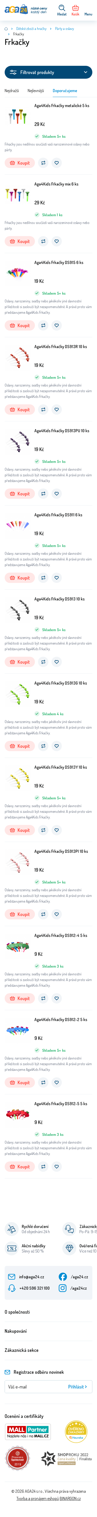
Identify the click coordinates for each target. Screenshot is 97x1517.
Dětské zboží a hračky (31, 28)
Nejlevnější (36, 90)
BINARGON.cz (70, 1498)
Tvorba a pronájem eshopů (38, 1498)
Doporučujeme (65, 90)
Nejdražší (12, 90)
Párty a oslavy (64, 28)
